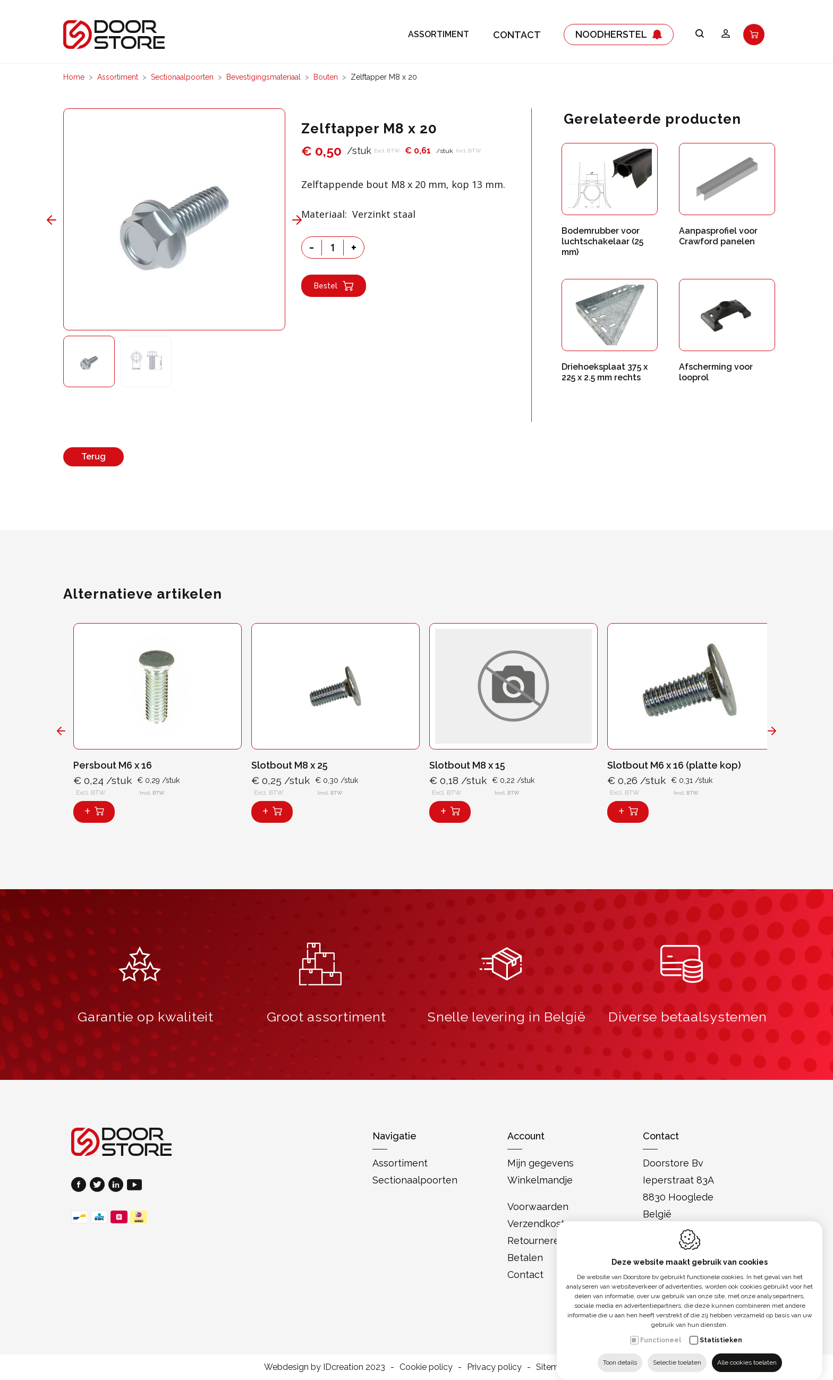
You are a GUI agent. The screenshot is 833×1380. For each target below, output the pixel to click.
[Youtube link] (134, 1186)
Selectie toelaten (677, 1352)
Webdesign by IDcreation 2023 (324, 1367)
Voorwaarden (537, 1206)
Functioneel (660, 1329)
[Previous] (75, 220)
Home (73, 77)
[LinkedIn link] (117, 1186)
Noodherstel (618, 31)
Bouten (325, 77)
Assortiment (438, 32)
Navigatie (394, 1136)
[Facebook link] (80, 1186)
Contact (517, 32)
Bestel (333, 285)
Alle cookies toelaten (747, 1352)
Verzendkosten (541, 1223)
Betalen (525, 1257)
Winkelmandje (540, 1180)
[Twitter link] (99, 1186)
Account (526, 1136)
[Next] (273, 220)
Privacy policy (494, 1367)
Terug (93, 457)
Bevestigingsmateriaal (263, 77)
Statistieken (721, 1329)
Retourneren (536, 1240)
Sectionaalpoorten (182, 77)
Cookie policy (426, 1367)
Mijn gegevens (540, 1163)
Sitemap (552, 1367)
